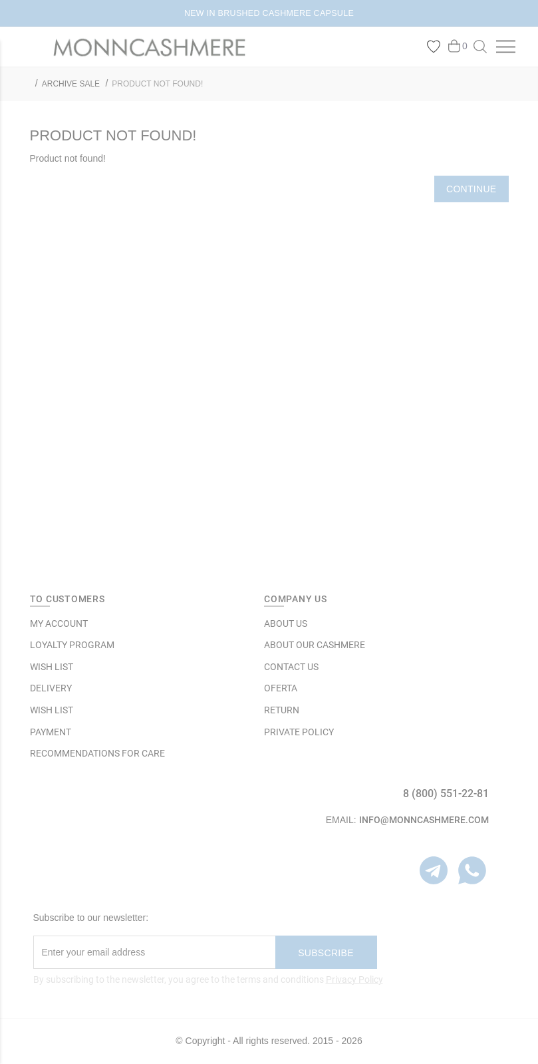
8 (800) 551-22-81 (446, 793)
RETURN (281, 710)
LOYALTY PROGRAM (72, 644)
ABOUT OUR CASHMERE (314, 644)
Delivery (51, 688)
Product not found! (157, 84)
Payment (50, 732)
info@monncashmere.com (424, 819)
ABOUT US (285, 623)
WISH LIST (51, 666)
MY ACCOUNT (59, 623)
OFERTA (280, 688)
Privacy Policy (354, 979)
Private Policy (299, 732)
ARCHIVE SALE (71, 84)
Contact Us (291, 666)
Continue (471, 189)
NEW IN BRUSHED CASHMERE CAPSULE (269, 13)
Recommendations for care (97, 753)
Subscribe (326, 953)
